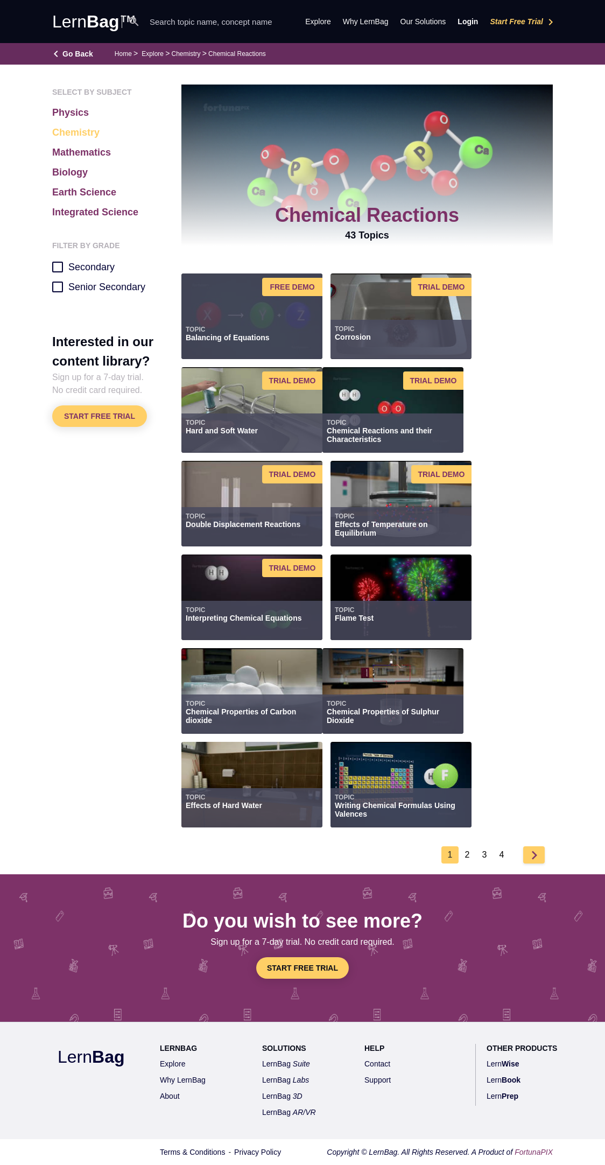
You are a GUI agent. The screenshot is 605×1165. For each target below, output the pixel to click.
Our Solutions (423, 21)
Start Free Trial (523, 22)
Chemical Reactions (237, 54)
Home (123, 54)
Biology (70, 172)
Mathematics (81, 152)
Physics (70, 112)
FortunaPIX (534, 1152)
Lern (91, 1056)
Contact (377, 1063)
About (170, 1096)
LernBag (286, 1063)
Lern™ (94, 21)
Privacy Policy (257, 1152)
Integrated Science (95, 212)
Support (377, 1080)
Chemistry (186, 54)
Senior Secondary (98, 286)
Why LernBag (366, 21)
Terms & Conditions (192, 1152)
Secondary (83, 266)
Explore (153, 54)
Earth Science (84, 192)
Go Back (77, 54)
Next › (534, 855)
